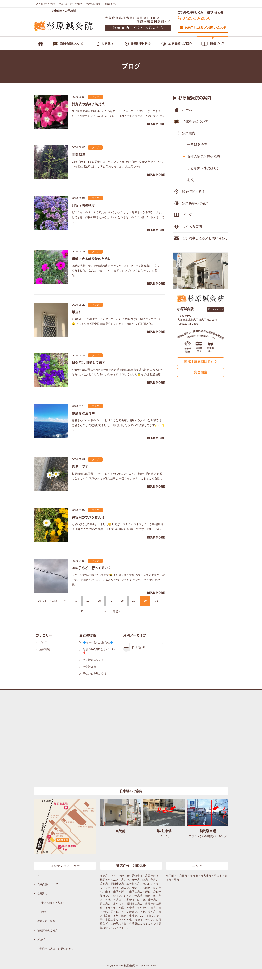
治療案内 (188, 133)
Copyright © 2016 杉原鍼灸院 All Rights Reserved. (131, 965)
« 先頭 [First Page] (53, 600)
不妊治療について (93, 659)
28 (122, 600)
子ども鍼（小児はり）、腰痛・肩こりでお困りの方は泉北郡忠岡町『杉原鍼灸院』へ (76, 4)
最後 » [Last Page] (116, 611)
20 (99, 600)
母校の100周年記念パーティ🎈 (99, 651)
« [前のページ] (65, 600)
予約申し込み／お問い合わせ (203, 27)
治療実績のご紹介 (195, 203)
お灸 (190, 180)
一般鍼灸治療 (197, 144)
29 (133, 600)
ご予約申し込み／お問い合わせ (205, 238)
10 (87, 600)
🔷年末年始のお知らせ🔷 (98, 642)
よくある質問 (192, 226)
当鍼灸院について (195, 121)
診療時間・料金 (193, 191)
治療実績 (44, 649)
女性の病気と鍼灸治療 (203, 156)
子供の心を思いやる (95, 673)
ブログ (43, 642)
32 (82, 611)
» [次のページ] (105, 611)
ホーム (187, 109)
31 (156, 600)
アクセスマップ (215, 309)
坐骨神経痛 (89, 666)
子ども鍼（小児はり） (203, 168)
